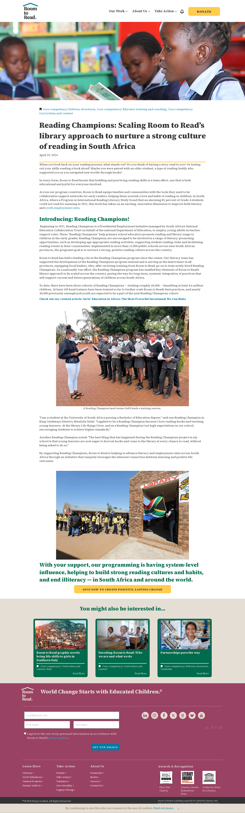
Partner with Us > (32, 785)
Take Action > (64, 777)
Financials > (97, 772)
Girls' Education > (32, 777)
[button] (182, 13)
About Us (141, 11)
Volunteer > (63, 781)
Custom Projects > (32, 781)
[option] (61, 648)
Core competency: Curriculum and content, (58, 668)
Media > (94, 777)
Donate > (61, 772)
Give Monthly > (65, 785)
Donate (204, 11)
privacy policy (58, 738)
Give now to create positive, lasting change (122, 589)
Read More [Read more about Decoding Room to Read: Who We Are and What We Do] (141, 673)
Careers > (95, 781)
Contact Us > (97, 785)
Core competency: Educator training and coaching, (132, 109)
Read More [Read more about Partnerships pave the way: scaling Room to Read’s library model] (203, 673)
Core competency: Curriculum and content (120, 668)
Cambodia (166, 669)
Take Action (166, 11)
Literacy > (28, 772)
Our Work (118, 11)
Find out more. (163, 808)
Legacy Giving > (65, 789)
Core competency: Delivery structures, (70, 109)
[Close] (178, 808)
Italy (49, 669)
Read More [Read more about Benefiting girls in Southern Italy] (79, 673)
